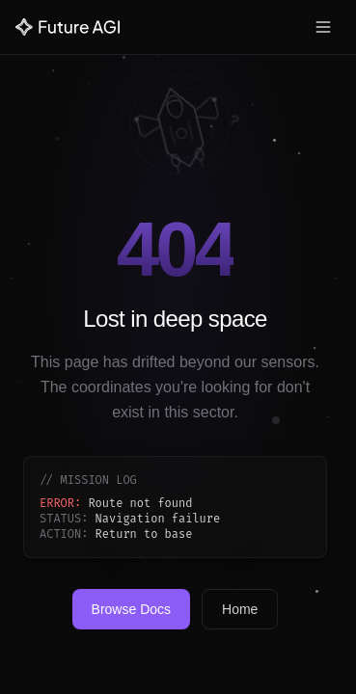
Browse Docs (131, 609)
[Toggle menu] (323, 27)
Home (240, 609)
